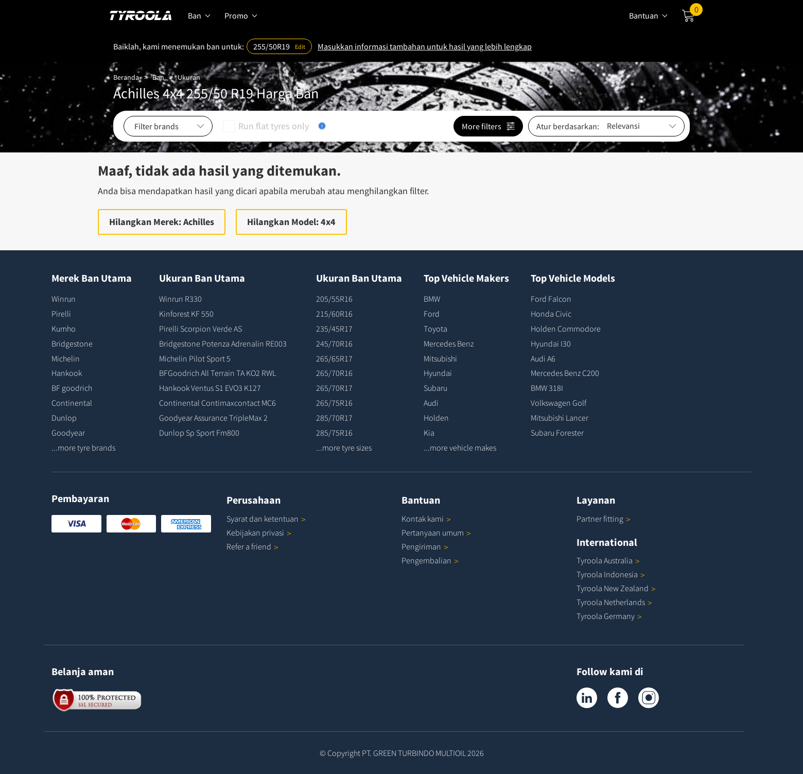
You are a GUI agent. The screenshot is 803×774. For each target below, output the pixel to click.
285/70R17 (334, 417)
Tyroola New (616, 588)
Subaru (435, 388)
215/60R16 (334, 313)
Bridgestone (72, 343)
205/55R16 (334, 299)
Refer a (252, 546)
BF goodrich (71, 388)
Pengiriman (421, 546)
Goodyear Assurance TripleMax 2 (213, 417)
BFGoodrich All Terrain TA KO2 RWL (217, 373)
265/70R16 (334, 373)
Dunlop (64, 417)
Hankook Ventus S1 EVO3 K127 (210, 388)
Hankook (66, 373)
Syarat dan (266, 518)
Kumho (63, 328)
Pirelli (61, 313)
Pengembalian (426, 560)
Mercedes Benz (449, 343)
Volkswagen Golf (558, 403)
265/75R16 (334, 403)
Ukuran (189, 77)
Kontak (426, 518)
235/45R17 (334, 328)
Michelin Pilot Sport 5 (195, 358)
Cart (696, 12)
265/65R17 (334, 358)
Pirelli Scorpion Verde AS (200, 328)
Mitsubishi (440, 358)
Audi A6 (543, 358)
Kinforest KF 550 (186, 313)
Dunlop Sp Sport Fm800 (199, 432)
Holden (436, 417)
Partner (604, 518)
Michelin (65, 358)
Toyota (435, 328)
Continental (71, 403)
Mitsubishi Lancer (559, 417)
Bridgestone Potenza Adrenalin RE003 (223, 343)
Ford (432, 313)
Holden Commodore (566, 328)
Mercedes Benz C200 (565, 373)
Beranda (126, 77)
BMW (432, 299)
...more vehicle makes (460, 447)
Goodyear (68, 432)
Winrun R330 (180, 299)
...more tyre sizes (344, 447)
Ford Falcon (551, 299)
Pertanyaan (436, 532)
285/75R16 (334, 432)
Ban (158, 77)
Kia (429, 432)
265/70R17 (334, 388)
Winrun (63, 299)
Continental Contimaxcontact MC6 (217, 403)
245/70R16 (334, 343)
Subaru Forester (557, 432)
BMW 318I (547, 388)
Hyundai (438, 373)
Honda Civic (551, 313)
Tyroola (608, 560)
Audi (431, 403)
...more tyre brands (83, 447)
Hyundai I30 (551, 343)
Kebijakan (258, 532)
